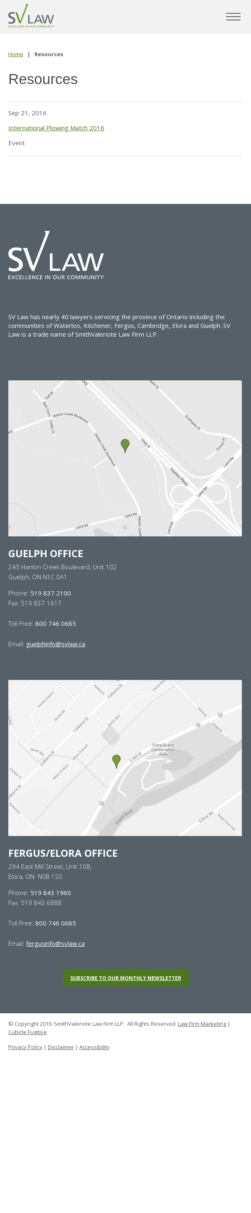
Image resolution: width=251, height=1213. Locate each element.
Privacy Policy (25, 1047)
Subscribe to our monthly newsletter (125, 978)
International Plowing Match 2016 (56, 128)
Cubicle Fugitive (27, 1032)
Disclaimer (61, 1047)
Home (15, 54)
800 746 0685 (55, 623)
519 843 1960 (50, 892)
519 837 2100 (50, 593)
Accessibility (94, 1047)
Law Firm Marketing (202, 1023)
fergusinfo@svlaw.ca (55, 943)
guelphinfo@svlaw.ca (55, 644)
